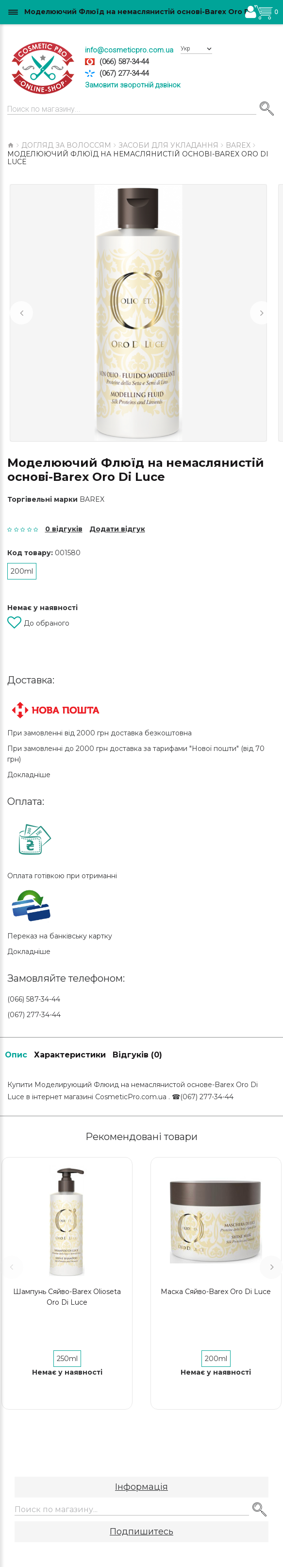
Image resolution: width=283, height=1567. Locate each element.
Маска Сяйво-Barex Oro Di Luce (216, 1291)
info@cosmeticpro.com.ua (129, 50)
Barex (92, 499)
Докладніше (28, 774)
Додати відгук (117, 529)
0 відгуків (64, 529)
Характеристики (70, 1054)
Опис (16, 1054)
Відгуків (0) (137, 1054)
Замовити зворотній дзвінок (133, 85)
